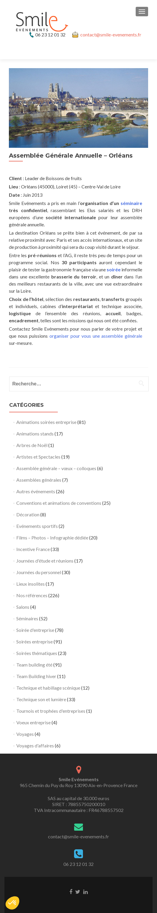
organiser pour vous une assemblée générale (95, 336)
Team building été (34, 664)
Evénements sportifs (37, 526)
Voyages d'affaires (35, 745)
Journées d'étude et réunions (44, 560)
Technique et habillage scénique (48, 688)
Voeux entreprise (33, 722)
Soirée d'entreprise (35, 630)
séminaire (131, 203)
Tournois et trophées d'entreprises (50, 711)
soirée (114, 269)
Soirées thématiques (36, 653)
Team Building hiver (36, 676)
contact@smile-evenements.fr (110, 34)
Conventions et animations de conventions (58, 503)
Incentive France (33, 549)
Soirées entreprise (34, 641)
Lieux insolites (30, 584)
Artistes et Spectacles (38, 456)
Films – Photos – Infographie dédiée (52, 537)
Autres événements (35, 491)
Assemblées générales (38, 480)
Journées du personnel (38, 572)
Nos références (31, 595)
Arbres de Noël (31, 445)
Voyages (25, 734)
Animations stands (35, 433)
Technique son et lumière (41, 699)
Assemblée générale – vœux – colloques (56, 468)
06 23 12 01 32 (78, 864)
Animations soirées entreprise (46, 422)
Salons (22, 607)
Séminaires (27, 618)
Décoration (27, 514)
